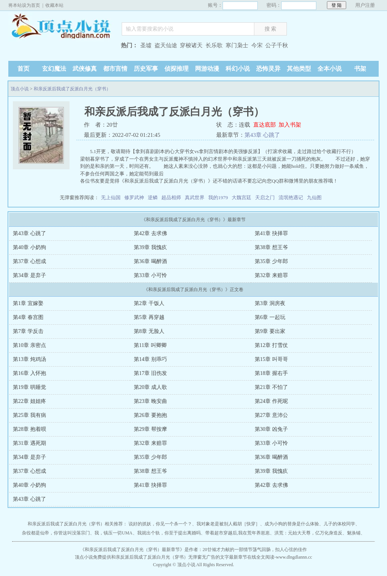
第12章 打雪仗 (271, 345)
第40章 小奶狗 (29, 247)
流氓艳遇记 (291, 197)
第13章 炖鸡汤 (29, 359)
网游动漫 (207, 68)
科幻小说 (238, 68)
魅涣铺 (354, 533)
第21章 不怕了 (271, 387)
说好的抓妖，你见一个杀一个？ (160, 523)
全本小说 (329, 68)
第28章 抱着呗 (29, 429)
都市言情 (115, 68)
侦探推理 (176, 68)
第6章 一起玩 (270, 317)
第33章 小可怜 (150, 275)
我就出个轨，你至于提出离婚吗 (169, 533)
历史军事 (146, 68)
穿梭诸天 (191, 45)
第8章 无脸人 (149, 331)
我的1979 (218, 197)
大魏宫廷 (241, 197)
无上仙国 (111, 197)
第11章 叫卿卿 (150, 345)
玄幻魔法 (54, 68)
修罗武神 (134, 197)
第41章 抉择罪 (271, 233)
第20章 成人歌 (150, 387)
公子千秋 (276, 45)
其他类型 (299, 68)
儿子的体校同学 (339, 523)
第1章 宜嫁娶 (28, 303)
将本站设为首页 (24, 5)
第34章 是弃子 (29, 275)
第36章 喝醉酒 (150, 261)
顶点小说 (61, 27)
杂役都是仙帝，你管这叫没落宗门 (56, 533)
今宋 (257, 45)
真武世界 (194, 197)
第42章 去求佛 (150, 233)
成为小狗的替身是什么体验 (292, 523)
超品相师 (171, 197)
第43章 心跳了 (262, 135)
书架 (360, 68)
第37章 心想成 (29, 261)
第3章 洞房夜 (270, 303)
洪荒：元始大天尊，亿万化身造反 (308, 533)
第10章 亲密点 (29, 345)
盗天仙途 (166, 45)
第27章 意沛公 (271, 415)
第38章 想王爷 (271, 247)
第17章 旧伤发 (150, 373)
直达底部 (264, 125)
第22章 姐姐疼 (29, 401)
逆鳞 (153, 197)
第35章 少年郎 (271, 261)
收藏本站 (54, 5)
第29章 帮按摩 (150, 429)
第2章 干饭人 (149, 303)
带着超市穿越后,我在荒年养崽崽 (237, 533)
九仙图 (314, 197)
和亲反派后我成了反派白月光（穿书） (72, 88)
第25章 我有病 (29, 415)
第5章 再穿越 (149, 317)
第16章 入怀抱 (29, 373)
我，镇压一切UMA (113, 533)
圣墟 (146, 45)
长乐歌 (214, 45)
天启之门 (265, 197)
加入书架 (290, 125)
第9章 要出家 (270, 331)
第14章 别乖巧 (150, 359)
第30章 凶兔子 (271, 429)
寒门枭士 (237, 45)
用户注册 (365, 5)
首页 (23, 68)
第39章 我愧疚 (150, 247)
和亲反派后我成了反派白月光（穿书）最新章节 (132, 549)
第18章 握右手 (271, 373)
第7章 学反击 (28, 331)
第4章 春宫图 (28, 317)
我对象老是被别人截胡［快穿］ (228, 523)
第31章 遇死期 (29, 443)
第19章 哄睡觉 (29, 387)
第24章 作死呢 (271, 401)
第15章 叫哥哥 (271, 359)
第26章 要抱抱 (150, 415)
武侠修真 (85, 68)
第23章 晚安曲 (150, 401)
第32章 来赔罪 (271, 275)
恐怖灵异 (268, 68)
